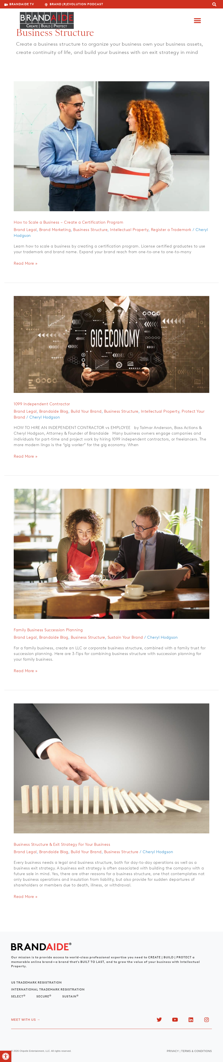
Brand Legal (25, 229)
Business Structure (90, 229)
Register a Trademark (171, 229)
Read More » (26, 263)
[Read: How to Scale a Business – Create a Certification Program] (111, 145)
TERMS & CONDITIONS (196, 1051)
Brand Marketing (55, 229)
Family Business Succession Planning (48, 630)
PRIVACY (173, 1051)
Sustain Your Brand (125, 637)
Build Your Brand (86, 411)
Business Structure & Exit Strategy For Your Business (62, 844)
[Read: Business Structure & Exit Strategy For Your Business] (111, 768)
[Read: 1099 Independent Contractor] (111, 344)
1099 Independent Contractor (42, 404)
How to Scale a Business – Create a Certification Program (68, 222)
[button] (197, 20)
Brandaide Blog (53, 411)
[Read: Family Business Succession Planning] (111, 553)
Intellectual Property (129, 229)
